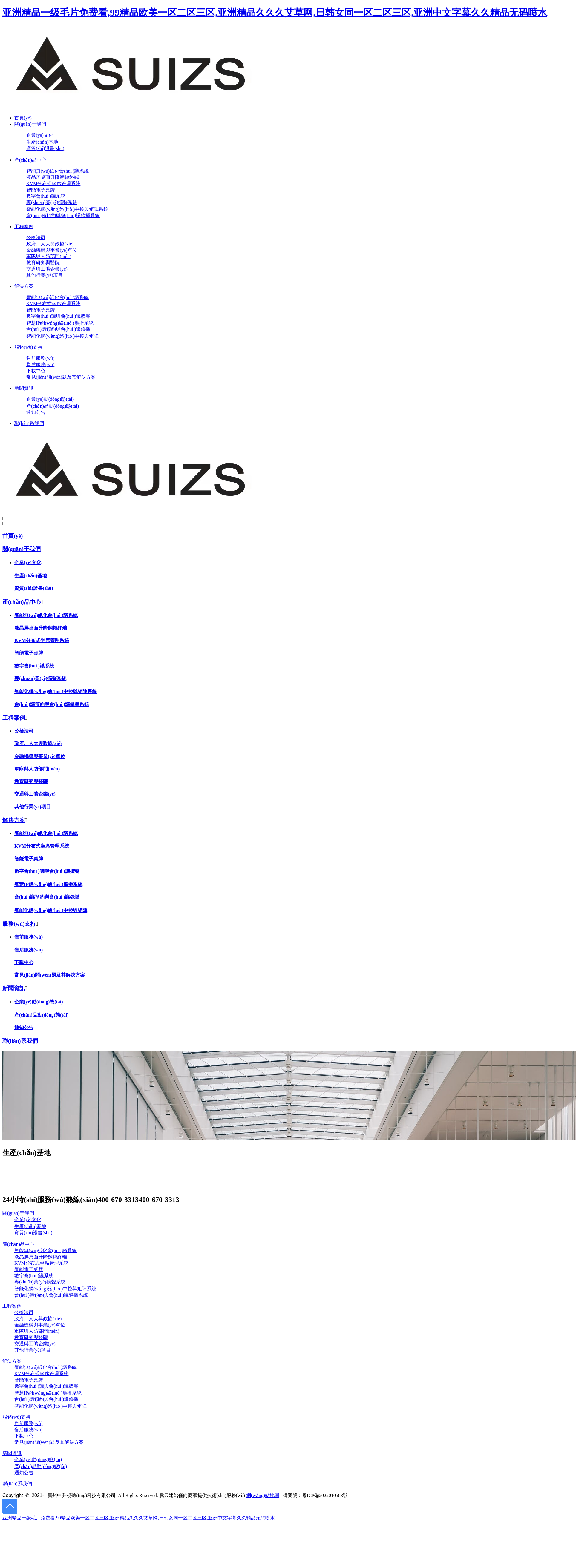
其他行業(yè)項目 (44, 275)
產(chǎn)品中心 (30, 159)
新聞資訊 (23, 388)
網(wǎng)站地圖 (262, 1495)
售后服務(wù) (40, 364)
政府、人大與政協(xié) (38, 743)
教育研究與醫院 (43, 262)
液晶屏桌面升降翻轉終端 (52, 177)
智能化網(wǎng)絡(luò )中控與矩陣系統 (67, 209)
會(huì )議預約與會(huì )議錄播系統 (63, 215)
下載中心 (35, 370)
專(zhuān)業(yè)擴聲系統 (51, 202)
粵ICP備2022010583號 (325, 1495)
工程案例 (23, 226)
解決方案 (23, 286)
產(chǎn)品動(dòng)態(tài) (52, 406)
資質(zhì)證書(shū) (45, 148)
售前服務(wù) (40, 358)
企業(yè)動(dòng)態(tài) (50, 399)
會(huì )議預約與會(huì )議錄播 (58, 329)
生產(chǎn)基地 (42, 142)
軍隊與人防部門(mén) (48, 256)
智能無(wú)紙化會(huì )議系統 (57, 171)
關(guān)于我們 (30, 124)
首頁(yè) (23, 117)
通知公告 (35, 412)
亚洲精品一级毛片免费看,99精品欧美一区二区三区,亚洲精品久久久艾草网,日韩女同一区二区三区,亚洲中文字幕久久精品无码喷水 (274, 12)
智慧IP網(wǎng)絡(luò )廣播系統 (60, 323)
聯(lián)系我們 (29, 423)
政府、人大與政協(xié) (38, 1318)
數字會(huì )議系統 (45, 196)
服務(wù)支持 (28, 347)
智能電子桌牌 (40, 189)
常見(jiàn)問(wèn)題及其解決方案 (61, 377)
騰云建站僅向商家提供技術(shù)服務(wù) (202, 1495)
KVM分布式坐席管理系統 (53, 183)
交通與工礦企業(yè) (47, 268)
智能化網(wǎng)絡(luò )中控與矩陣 (62, 336)
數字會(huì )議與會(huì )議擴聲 (58, 316)
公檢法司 (35, 237)
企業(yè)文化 (39, 135)
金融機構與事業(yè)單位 (51, 250)
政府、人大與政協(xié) (49, 243)
